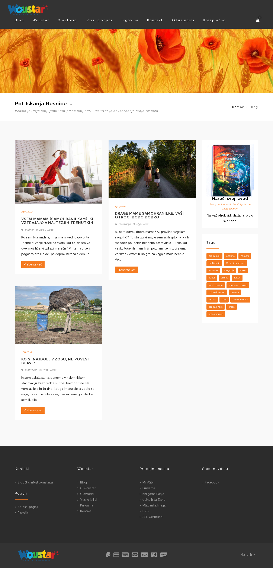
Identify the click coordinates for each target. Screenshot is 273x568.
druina (224, 277)
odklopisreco (216, 314)
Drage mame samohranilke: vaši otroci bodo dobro (149, 215)
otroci (212, 277)
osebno (27, 229)
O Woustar (88, 488)
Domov (238, 107)
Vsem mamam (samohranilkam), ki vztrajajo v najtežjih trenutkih (57, 221)
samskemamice (238, 285)
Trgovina (130, 20)
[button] (258, 20)
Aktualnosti (183, 20)
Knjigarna (86, 505)
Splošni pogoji (28, 507)
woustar (213, 270)
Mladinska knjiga (154, 505)
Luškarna (148, 488)
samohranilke (240, 299)
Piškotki (23, 512)
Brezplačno (214, 20)
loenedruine (216, 285)
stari (224, 299)
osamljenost (215, 306)
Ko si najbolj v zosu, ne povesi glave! (55, 361)
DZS (145, 511)
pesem (235, 292)
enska (212, 299)
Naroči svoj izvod (230, 198)
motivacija (123, 224)
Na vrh (248, 554)
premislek (214, 255)
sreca (231, 306)
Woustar (41, 20)
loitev (237, 277)
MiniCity (148, 482)
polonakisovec (217, 292)
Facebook (212, 482)
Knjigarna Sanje (153, 494)
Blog (19, 20)
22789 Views (45, 229)
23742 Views (48, 370)
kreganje (229, 270)
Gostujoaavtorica (235, 263)
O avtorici (68, 20)
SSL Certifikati (152, 517)
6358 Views (141, 224)
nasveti (245, 255)
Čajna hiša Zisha (153, 499)
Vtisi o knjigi (99, 20)
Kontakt (155, 20)
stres (243, 270)
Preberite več (33, 264)
